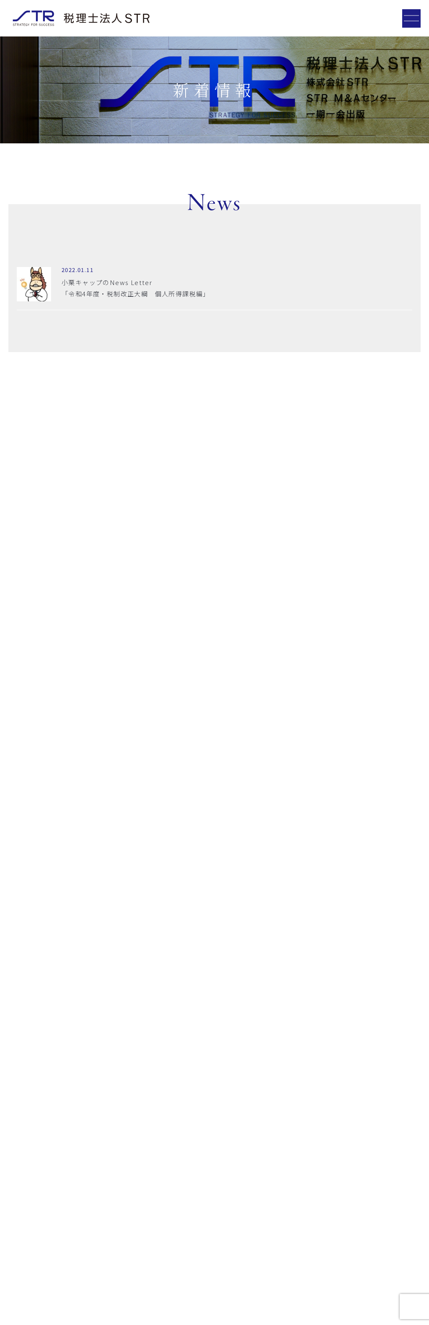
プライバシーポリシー (34, 1305)
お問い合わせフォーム (215, 1108)
